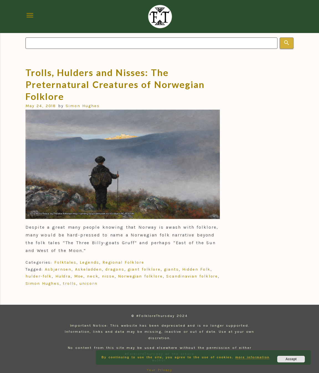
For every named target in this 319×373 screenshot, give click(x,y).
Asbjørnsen (58, 269)
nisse (108, 276)
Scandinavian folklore (192, 276)
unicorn (88, 283)
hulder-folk (38, 276)
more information (252, 357)
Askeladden (88, 269)
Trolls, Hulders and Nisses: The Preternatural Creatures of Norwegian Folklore (115, 84)
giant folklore (144, 269)
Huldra (63, 276)
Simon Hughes (83, 106)
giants (171, 269)
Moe (79, 276)
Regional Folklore (123, 262)
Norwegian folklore (140, 276)
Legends (89, 262)
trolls (69, 283)
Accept (291, 359)
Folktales (65, 262)
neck (93, 276)
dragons (114, 269)
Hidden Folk (196, 269)
